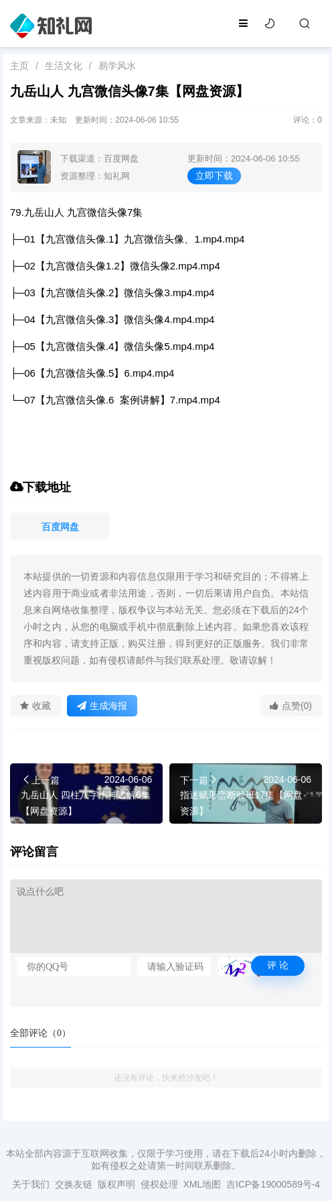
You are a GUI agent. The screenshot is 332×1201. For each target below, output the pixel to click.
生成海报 (102, 705)
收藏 (35, 705)
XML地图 (202, 1184)
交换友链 (73, 1184)
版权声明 (116, 1184)
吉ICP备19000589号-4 (273, 1184)
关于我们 (31, 1184)
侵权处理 (159, 1184)
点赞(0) (291, 705)
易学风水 (117, 65)
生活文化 (63, 65)
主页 (19, 65)
